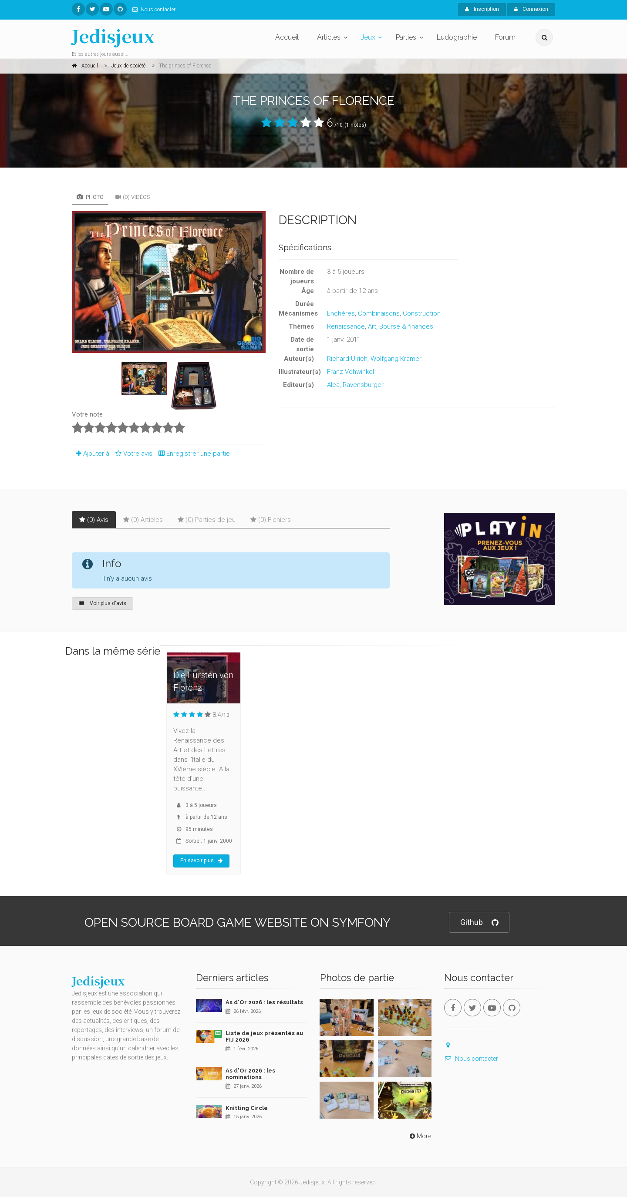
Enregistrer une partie (192, 453)
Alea (333, 385)
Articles (328, 37)
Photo (90, 197)
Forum (505, 37)
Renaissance (346, 326)
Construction (422, 313)
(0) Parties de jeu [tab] (207, 520)
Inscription (482, 9)
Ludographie (457, 37)
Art (372, 326)
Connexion (531, 9)
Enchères (341, 313)
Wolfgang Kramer (396, 359)
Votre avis (132, 453)
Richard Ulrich (347, 359)
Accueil (287, 37)
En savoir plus (201, 860)
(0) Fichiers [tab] (270, 520)
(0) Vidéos (132, 197)
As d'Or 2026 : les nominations (250, 1074)
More (419, 1136)
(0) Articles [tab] (143, 520)
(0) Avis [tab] (93, 520)
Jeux (368, 37)
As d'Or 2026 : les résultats (264, 1002)
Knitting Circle (247, 1108)
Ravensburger (363, 385)
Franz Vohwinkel (350, 372)
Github (479, 922)
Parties (406, 37)
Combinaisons (379, 313)
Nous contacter (152, 10)
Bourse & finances (406, 326)
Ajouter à (90, 453)
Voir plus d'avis (102, 603)
